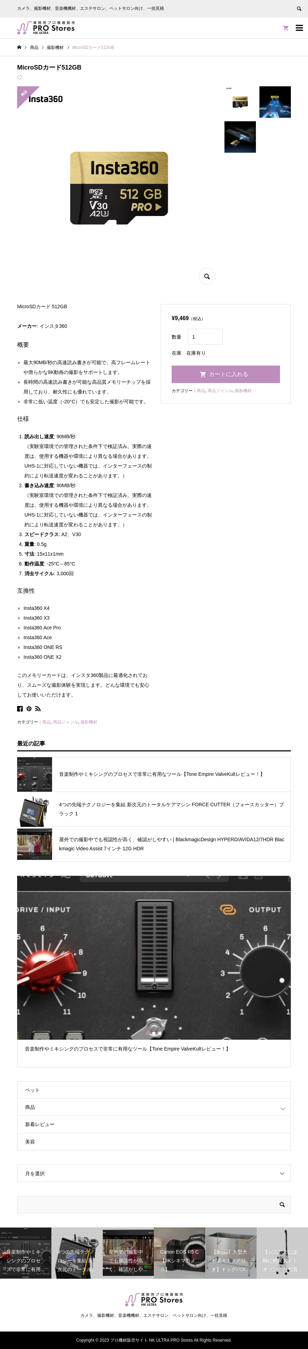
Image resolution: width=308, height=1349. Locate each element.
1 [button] (148, 1033)
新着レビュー (40, 1124)
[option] (154, 967)
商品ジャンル (65, 722)
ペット (32, 1090)
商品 (46, 722)
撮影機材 (88, 722)
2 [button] (154, 1033)
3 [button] (160, 1033)
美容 (30, 1142)
